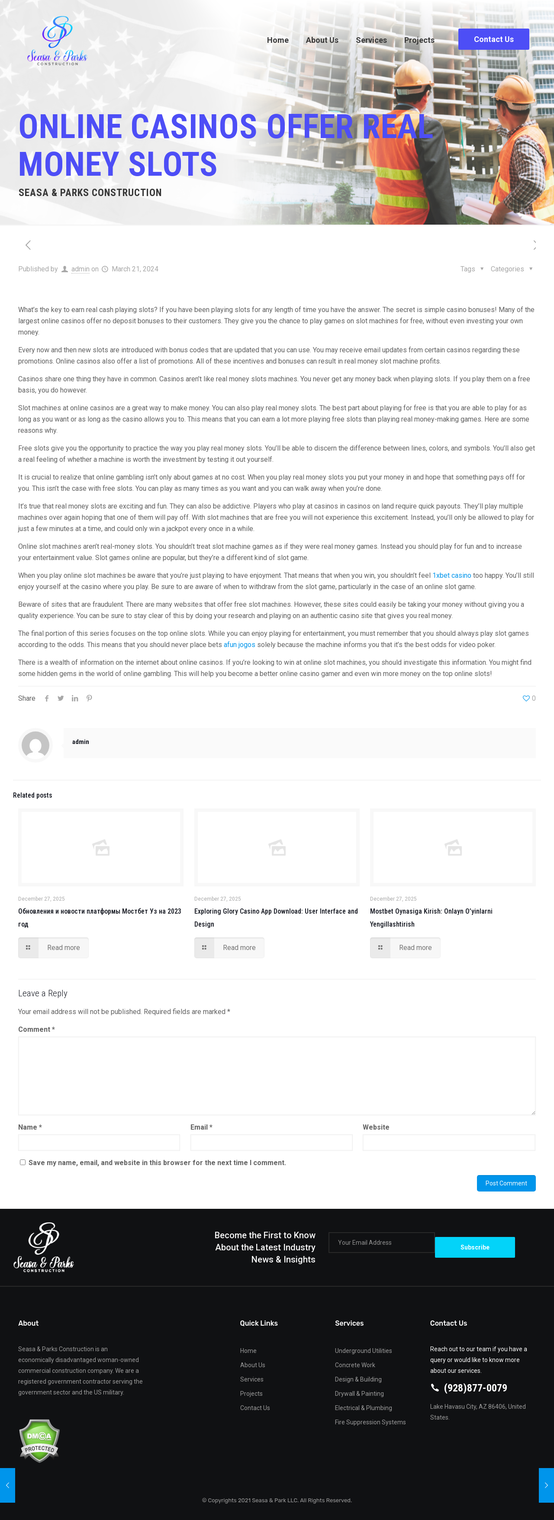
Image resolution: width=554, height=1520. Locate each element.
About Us (252, 1365)
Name (30, 1127)
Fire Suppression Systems (370, 1422)
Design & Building (358, 1379)
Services (252, 1379)
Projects (251, 1393)
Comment (36, 1029)
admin (80, 269)
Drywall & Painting (359, 1393)
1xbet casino (451, 575)
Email (201, 1127)
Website (376, 1127)
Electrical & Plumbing (363, 1407)
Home (248, 1350)
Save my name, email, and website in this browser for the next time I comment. (157, 1163)
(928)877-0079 (475, 1388)
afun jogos (239, 645)
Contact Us (494, 39)
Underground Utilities (363, 1350)
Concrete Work (355, 1365)
